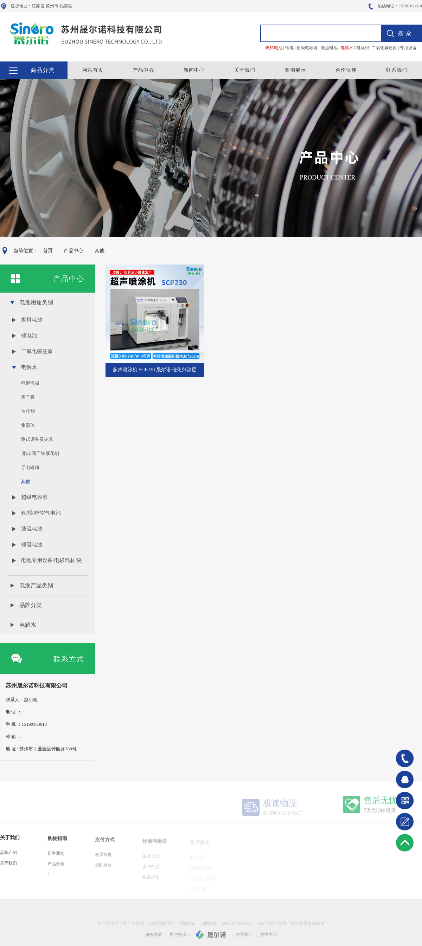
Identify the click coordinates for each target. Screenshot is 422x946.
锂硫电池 (31, 544)
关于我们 (244, 70)
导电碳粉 (30, 467)
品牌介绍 (8, 857)
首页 (47, 250)
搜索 (405, 33)
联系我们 (396, 70)
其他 (99, 250)
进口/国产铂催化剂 (40, 453)
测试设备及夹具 (37, 439)
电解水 (29, 367)
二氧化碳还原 (37, 351)
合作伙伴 (346, 70)
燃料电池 (31, 319)
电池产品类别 (36, 585)
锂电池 (29, 335)
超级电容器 (34, 497)
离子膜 (28, 397)
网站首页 (92, 70)
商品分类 (43, 70)
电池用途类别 (36, 302)
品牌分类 (30, 605)
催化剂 (28, 411)
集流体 (28, 425)
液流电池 (31, 528)
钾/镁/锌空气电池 (41, 513)
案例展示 (295, 70)
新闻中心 (194, 70)
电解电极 (30, 383)
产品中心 (143, 70)
